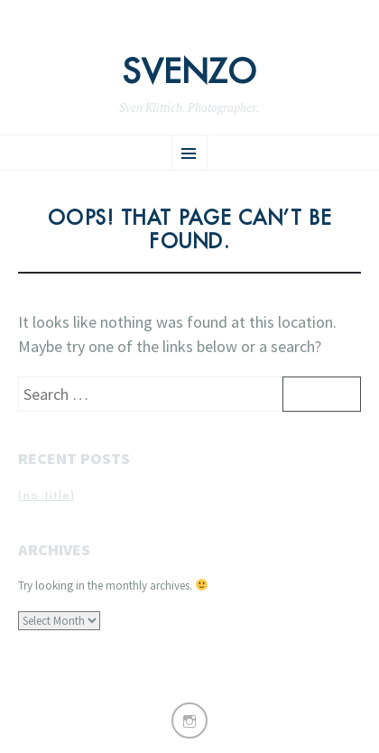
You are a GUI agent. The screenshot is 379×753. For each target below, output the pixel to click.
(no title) (46, 495)
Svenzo (189, 72)
